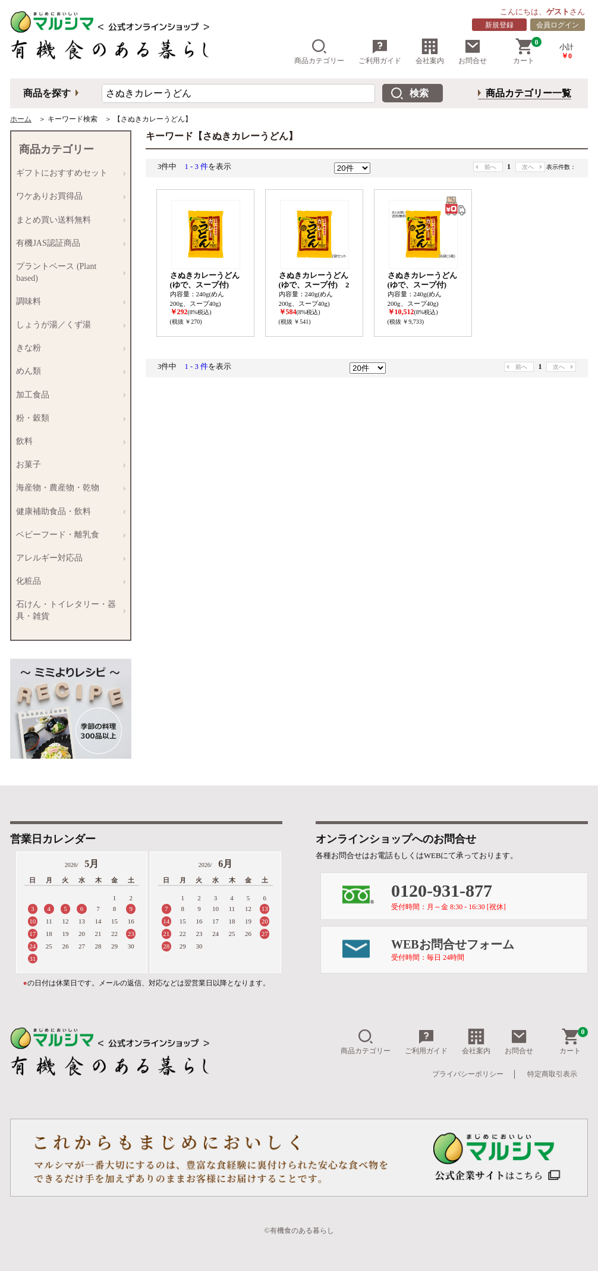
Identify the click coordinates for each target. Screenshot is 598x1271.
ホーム (21, 119)
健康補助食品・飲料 (67, 511)
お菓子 (67, 465)
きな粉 (67, 348)
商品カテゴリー (319, 51)
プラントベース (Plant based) (67, 271)
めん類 (67, 372)
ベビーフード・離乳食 (67, 535)
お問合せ (472, 51)
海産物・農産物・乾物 (67, 488)
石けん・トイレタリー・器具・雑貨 (67, 610)
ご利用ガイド (379, 51)
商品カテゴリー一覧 (528, 93)
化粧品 (67, 581)
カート (527, 51)
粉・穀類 (67, 418)
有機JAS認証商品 (67, 243)
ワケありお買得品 (67, 197)
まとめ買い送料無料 (67, 220)
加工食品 (67, 395)
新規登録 (499, 25)
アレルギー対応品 (67, 558)
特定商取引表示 (552, 1074)
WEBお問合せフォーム (489, 950)
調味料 (67, 301)
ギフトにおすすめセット (67, 173)
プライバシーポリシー (467, 1074)
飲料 (67, 441)
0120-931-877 (489, 896)
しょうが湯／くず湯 (67, 325)
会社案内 (430, 51)
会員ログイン (557, 25)
